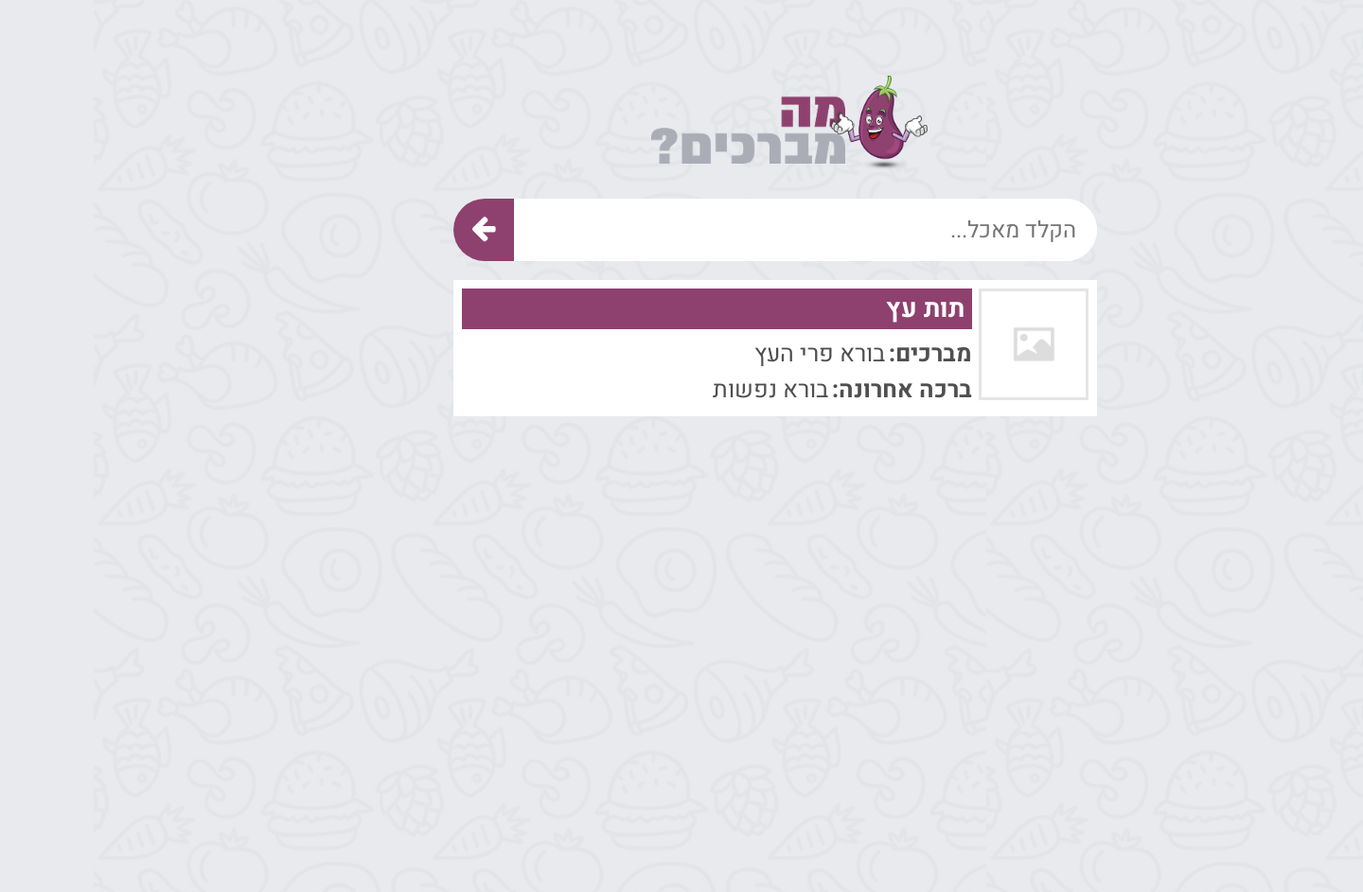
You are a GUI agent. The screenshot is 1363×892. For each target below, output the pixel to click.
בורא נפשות (677, 390)
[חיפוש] (390, 230)
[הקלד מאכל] (711, 230)
